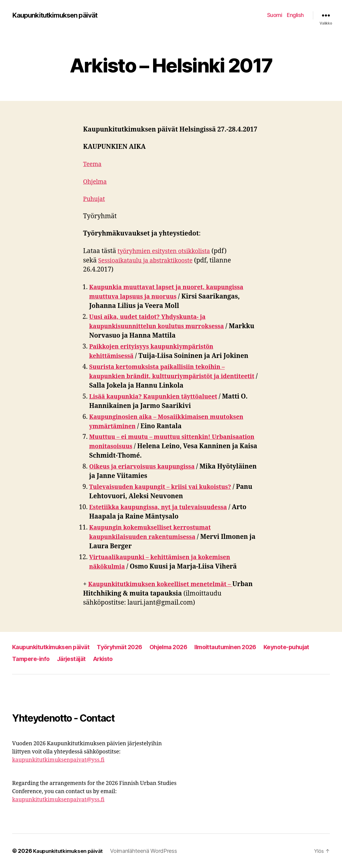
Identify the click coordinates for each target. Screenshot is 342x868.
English (295, 15)
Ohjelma (96, 182)
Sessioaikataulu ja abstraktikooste (149, 260)
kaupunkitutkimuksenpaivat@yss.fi (58, 759)
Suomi (274, 15)
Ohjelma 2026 (181, 647)
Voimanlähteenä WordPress (148, 851)
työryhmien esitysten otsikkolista (168, 251)
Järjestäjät (132, 659)
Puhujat (95, 199)
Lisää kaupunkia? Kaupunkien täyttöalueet (158, 396)
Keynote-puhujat (37, 659)
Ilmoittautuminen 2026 (242, 647)
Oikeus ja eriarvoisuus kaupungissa (146, 466)
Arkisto (167, 659)
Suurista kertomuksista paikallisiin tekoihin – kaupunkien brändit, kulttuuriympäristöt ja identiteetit (162, 376)
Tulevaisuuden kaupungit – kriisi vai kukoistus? (166, 487)
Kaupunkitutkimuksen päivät (58, 15)
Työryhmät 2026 (128, 647)
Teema (93, 164)
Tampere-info (89, 659)
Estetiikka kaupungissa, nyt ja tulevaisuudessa (163, 507)
